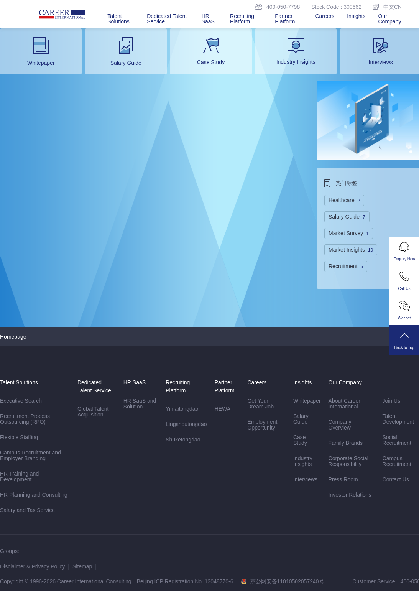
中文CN (387, 7)
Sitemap (82, 566)
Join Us (392, 401)
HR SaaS (208, 19)
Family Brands (346, 443)
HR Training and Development (19, 476)
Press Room (343, 479)
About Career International (344, 404)
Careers (324, 16)
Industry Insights (302, 461)
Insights (356, 16)
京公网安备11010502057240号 (287, 581)
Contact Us (396, 479)
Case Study (300, 440)
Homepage (13, 337)
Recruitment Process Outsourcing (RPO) (25, 419)
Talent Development (398, 419)
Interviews (305, 479)
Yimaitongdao (182, 409)
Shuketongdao (183, 439)
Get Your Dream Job (260, 404)
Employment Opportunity (262, 425)
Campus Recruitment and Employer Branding (30, 455)
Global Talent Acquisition (92, 412)
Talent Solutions (118, 19)
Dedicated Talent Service (167, 19)
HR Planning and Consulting (33, 495)
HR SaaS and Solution (139, 404)
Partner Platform (285, 19)
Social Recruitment (397, 440)
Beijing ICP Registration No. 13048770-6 (185, 581)
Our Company (389, 19)
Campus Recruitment (397, 461)
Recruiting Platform (242, 19)
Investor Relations (350, 495)
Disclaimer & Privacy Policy (32, 566)
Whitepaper (307, 401)
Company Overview (340, 425)
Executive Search (21, 401)
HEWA (222, 409)
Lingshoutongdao (186, 424)
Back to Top (404, 340)
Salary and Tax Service (27, 510)
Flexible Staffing (19, 437)
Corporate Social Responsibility (348, 461)
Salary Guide (301, 419)
